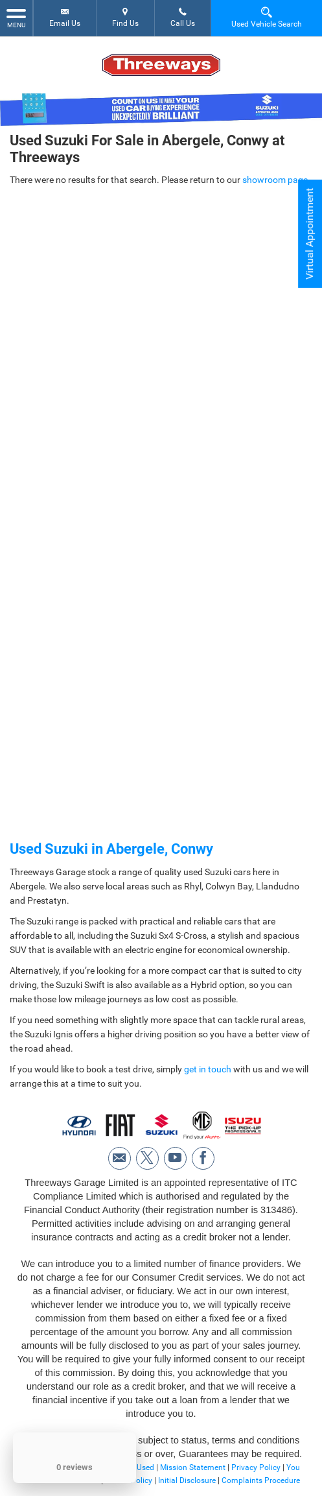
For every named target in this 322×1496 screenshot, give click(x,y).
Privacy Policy (256, 1467)
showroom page (275, 180)
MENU (16, 17)
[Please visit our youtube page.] (175, 1158)
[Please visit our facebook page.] (203, 1158)
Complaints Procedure (261, 1480)
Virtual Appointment (309, 234)
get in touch (207, 1069)
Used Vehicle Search (266, 17)
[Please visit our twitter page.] (147, 1158)
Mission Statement (192, 1467)
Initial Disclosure (188, 1480)
